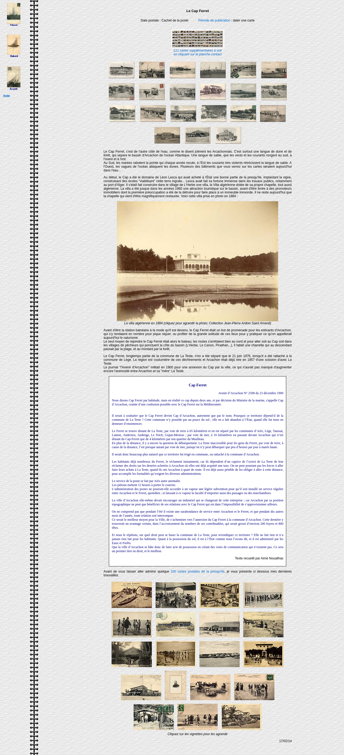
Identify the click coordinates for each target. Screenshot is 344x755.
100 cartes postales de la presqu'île (197, 571)
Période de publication (214, 20)
